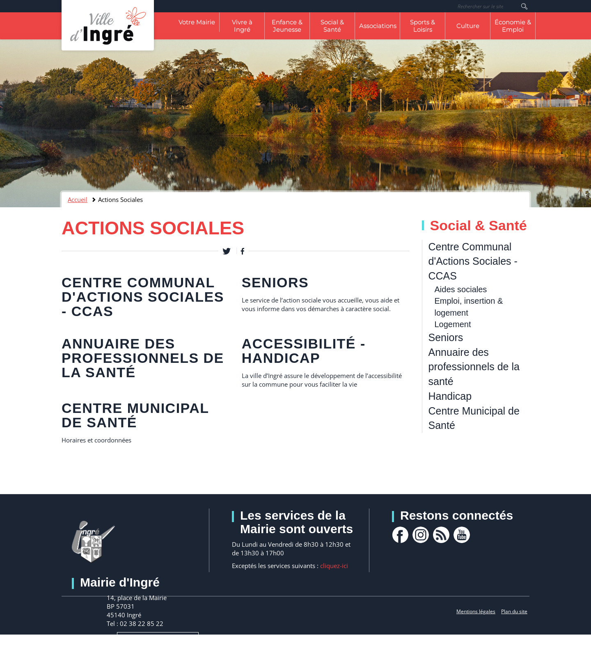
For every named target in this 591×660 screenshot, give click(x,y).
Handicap (450, 396)
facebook (400, 535)
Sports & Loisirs (422, 25)
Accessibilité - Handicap (304, 351)
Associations (377, 26)
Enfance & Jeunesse (287, 25)
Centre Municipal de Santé (135, 415)
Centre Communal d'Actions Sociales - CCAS (143, 297)
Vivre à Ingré (242, 25)
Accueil (77, 199)
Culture (467, 26)
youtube (462, 535)
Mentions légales (475, 611)
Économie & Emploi (513, 25)
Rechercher (524, 6)
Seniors (275, 282)
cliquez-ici (334, 565)
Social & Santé (332, 25)
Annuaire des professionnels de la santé (143, 358)
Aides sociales (461, 289)
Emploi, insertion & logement (469, 306)
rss (441, 535)
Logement (453, 324)
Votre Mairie (197, 22)
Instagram (420, 535)
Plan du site (514, 611)
